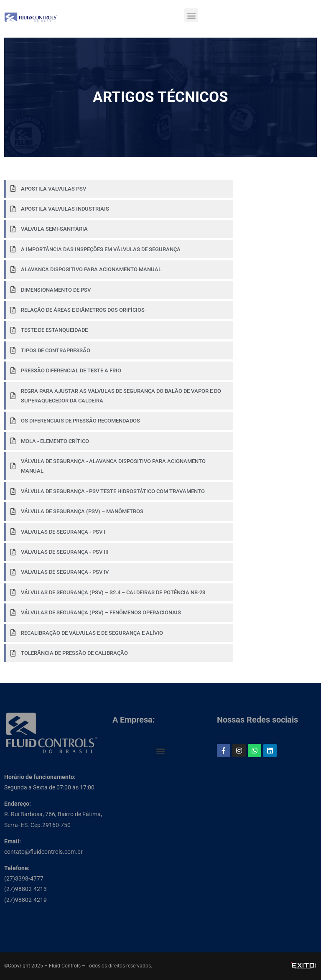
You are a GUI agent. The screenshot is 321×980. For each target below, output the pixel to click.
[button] (191, 15)
